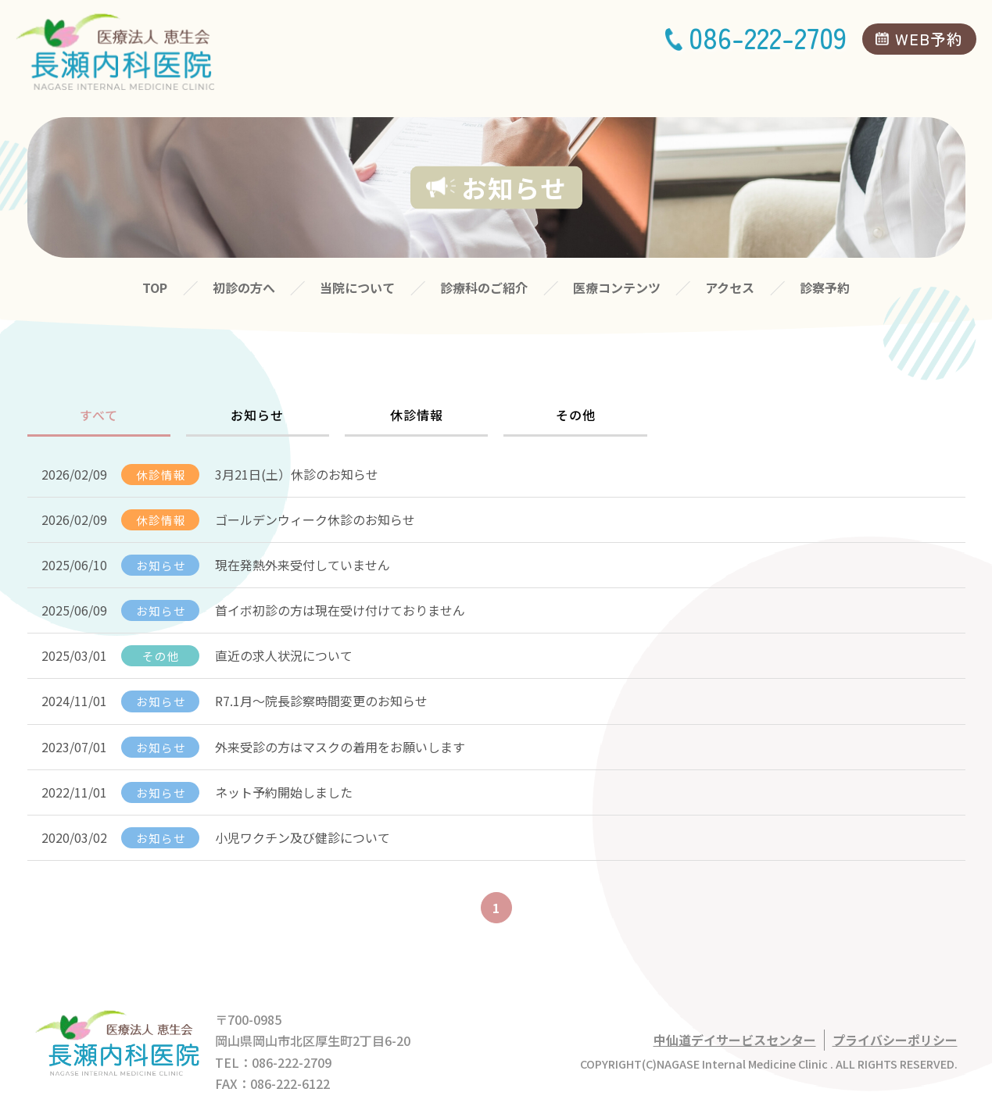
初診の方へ (244, 287)
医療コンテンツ (617, 287)
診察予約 (825, 287)
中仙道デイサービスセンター (735, 1039)
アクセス (729, 287)
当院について (357, 287)
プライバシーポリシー (895, 1039)
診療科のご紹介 (484, 287)
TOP (154, 287)
